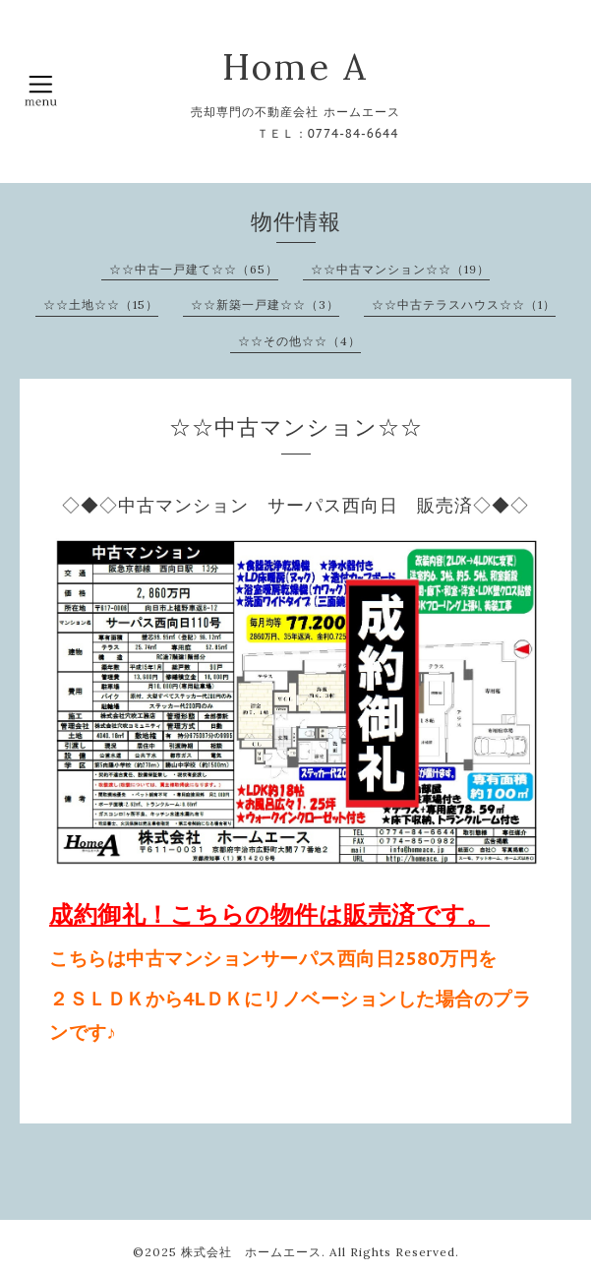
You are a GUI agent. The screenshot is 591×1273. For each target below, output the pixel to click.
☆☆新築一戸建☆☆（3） (265, 304)
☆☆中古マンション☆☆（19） (400, 269)
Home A (295, 67)
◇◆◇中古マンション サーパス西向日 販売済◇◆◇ (295, 505)
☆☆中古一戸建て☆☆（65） (193, 269)
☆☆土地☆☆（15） (100, 304)
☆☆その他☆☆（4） (299, 340)
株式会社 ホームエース (251, 1251)
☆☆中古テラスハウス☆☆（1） (464, 304)
